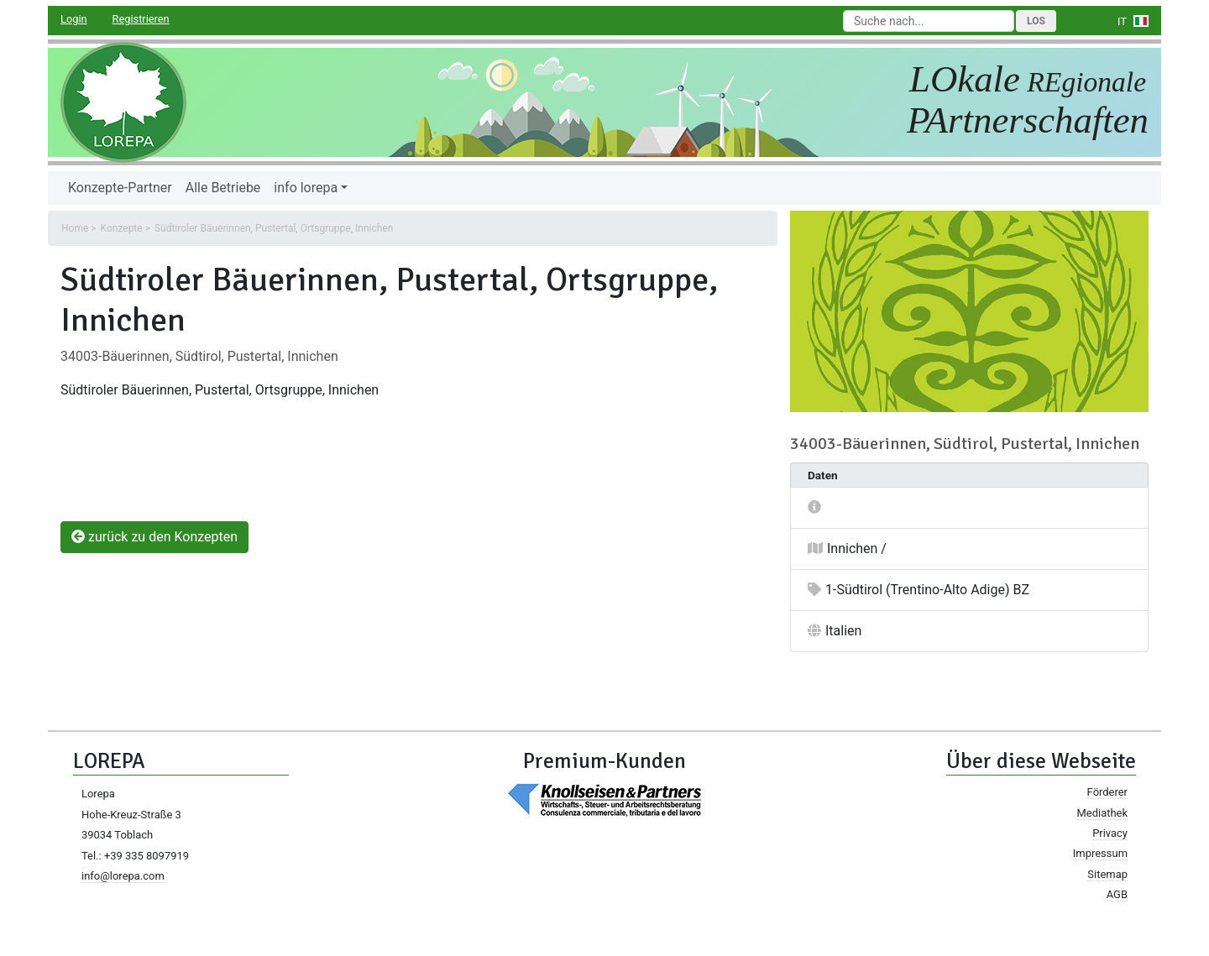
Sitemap (1107, 874)
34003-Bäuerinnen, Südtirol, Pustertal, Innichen (199, 356)
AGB (1117, 894)
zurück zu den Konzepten (154, 537)
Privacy (1110, 833)
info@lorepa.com (123, 876)
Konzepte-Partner (120, 188)
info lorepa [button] (306, 188)
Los (1036, 21)
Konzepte (122, 228)
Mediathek (1102, 813)
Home (74, 228)
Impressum (1100, 853)
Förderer (1107, 792)
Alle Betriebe (223, 188)
